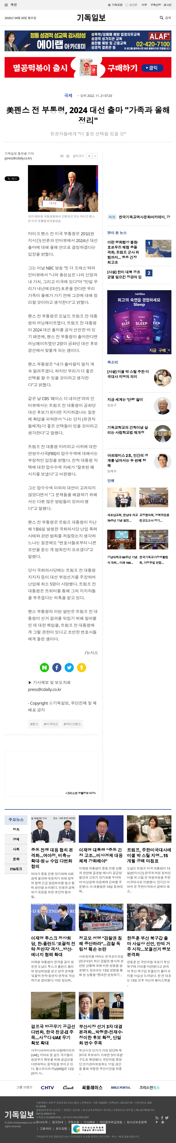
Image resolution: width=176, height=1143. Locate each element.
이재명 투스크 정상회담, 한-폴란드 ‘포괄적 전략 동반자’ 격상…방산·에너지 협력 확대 (53, 946)
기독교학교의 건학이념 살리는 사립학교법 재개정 (127, 430)
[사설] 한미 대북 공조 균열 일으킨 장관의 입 (124, 275)
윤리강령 (61, 1129)
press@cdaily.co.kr (18, 158)
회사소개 (41, 1122)
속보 (112, 217)
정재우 (111, 471)
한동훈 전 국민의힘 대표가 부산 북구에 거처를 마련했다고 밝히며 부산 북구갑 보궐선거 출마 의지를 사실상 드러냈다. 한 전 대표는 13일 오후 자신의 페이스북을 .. (149, 973)
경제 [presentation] (16, 839)
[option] (123, 506)
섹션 (11, 5)
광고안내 (57, 1122)
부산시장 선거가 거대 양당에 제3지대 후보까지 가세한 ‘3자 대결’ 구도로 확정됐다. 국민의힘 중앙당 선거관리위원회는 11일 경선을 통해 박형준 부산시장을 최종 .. (101, 1061)
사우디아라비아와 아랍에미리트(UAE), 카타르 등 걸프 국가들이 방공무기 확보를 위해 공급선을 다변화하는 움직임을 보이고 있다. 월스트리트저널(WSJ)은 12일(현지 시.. (53, 1061)
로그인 (167, 5)
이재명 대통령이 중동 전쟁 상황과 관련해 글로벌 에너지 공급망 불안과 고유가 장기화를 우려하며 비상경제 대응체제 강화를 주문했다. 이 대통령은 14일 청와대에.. (101, 879)
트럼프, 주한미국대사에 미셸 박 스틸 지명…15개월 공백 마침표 (149, 855)
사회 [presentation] (16, 849)
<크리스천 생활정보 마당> (81, 793)
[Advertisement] (139, 180)
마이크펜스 (73, 724)
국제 (68, 95)
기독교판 (117, 5)
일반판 (133, 5)
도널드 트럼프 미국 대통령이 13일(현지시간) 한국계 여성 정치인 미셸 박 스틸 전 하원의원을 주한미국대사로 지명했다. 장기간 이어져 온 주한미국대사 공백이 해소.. (149, 879)
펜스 (35, 724)
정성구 (111, 405)
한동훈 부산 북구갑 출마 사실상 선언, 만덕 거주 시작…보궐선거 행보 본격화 (149, 946)
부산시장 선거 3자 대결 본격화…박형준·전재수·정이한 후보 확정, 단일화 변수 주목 (101, 1035)
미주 (144, 5)
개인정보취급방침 (110, 1122)
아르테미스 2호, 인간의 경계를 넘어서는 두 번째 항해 (127, 460)
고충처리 (45, 1129)
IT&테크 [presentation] (16, 869)
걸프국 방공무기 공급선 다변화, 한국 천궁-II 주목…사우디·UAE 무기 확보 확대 (53, 1035)
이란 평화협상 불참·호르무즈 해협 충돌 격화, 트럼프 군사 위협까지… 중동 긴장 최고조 (123, 252)
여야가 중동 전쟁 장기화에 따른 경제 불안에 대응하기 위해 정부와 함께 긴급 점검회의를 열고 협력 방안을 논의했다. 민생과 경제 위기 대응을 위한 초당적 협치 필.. (52, 885)
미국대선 (52, 724)
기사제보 (89, 1122)
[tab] (16, 830)
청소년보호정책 (137, 1122)
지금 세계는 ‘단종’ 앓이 (125, 399)
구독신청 (155, 5)
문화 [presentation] (16, 859)
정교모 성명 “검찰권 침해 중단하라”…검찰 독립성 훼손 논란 (100, 943)
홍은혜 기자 (26, 153)
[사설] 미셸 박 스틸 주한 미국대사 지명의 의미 (128, 374)
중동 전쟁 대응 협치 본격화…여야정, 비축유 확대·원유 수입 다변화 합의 (52, 858)
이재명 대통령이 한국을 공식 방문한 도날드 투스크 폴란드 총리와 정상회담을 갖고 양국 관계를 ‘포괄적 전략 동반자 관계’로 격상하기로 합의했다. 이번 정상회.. (53, 971)
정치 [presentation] (16, 829)
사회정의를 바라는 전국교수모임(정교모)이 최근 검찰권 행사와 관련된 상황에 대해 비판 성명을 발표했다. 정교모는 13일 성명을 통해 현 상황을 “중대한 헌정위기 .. (101, 965)
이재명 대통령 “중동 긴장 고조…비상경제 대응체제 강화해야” (101, 855)
